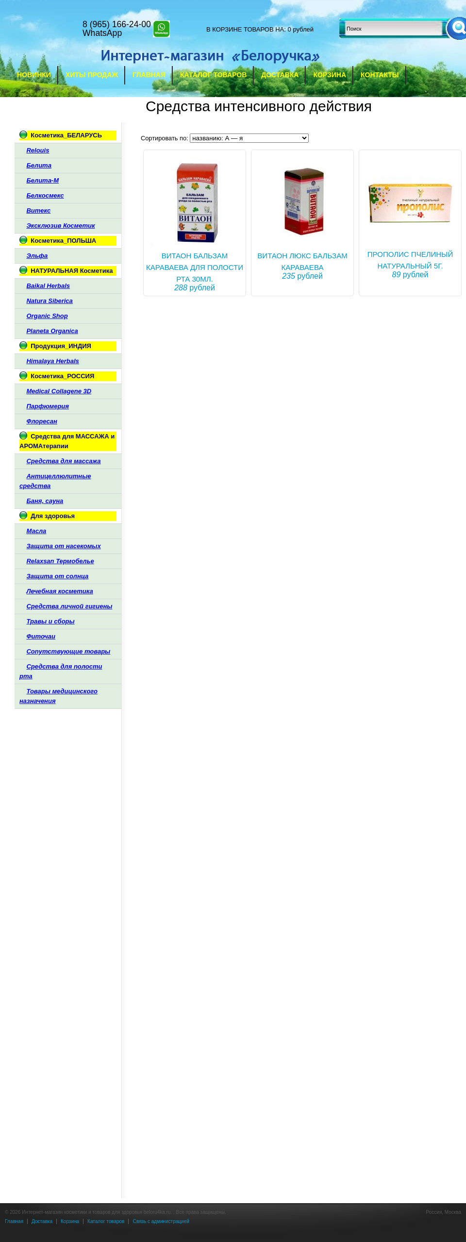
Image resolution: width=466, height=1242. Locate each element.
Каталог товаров (213, 75)
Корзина (329, 75)
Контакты (380, 75)
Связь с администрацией (161, 1221)
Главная (149, 75)
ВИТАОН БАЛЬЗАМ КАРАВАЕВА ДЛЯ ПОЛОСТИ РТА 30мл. (194, 267)
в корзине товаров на (245, 29)
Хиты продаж (92, 75)
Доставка (280, 75)
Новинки (34, 75)
